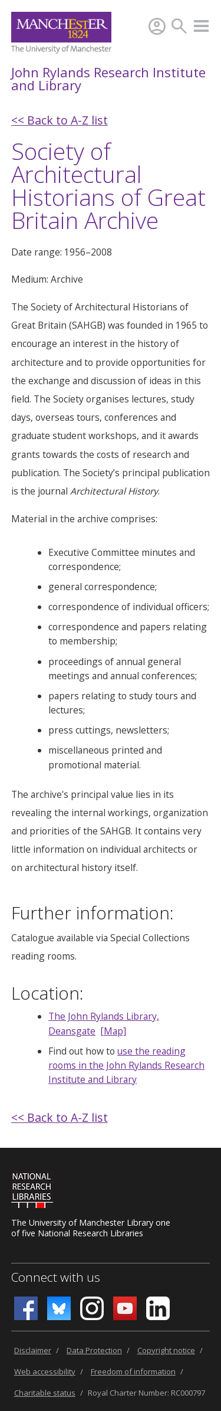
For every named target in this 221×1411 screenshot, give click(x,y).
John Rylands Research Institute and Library (108, 78)
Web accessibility (44, 1371)
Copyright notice (166, 1350)
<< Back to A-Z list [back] (59, 120)
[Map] (113, 1030)
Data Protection (94, 1350)
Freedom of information (133, 1371)
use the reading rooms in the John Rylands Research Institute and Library (126, 1065)
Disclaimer (32, 1350)
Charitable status (44, 1392)
